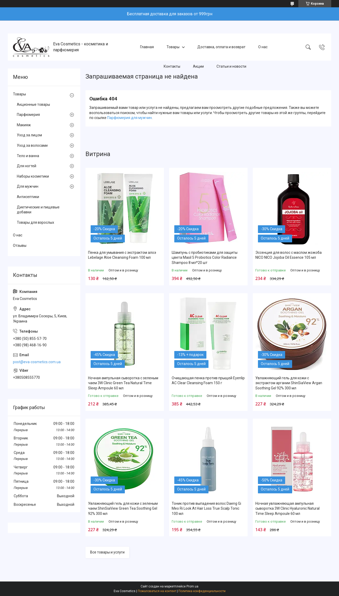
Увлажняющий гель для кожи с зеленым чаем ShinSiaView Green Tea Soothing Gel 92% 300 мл (123, 508)
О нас (263, 47)
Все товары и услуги (107, 552)
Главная (147, 47)
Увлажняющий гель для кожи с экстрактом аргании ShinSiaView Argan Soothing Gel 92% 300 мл (288, 383)
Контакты (172, 66)
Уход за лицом (29, 135)
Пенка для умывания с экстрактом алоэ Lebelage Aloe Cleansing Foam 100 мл (122, 255)
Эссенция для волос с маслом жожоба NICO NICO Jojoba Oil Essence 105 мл (288, 255)
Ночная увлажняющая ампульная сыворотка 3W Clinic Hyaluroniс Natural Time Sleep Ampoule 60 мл (287, 508)
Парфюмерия (28, 115)
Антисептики (28, 197)
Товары (173, 47)
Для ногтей (26, 166)
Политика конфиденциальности (202, 591)
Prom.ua (192, 586)
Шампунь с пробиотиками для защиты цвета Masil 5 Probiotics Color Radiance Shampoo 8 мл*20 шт (204, 257)
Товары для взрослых (35, 222)
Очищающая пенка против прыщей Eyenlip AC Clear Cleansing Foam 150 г (208, 380)
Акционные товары (33, 104)
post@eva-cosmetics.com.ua (37, 362)
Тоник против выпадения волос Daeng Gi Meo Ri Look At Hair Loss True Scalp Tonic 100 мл (206, 508)
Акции (198, 66)
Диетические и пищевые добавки (38, 209)
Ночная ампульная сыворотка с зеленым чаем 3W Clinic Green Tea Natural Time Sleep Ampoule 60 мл (123, 383)
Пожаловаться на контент (157, 591)
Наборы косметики (33, 176)
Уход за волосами (32, 145)
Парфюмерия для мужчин (129, 118)
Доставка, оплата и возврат (221, 47)
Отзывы (19, 245)
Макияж (24, 125)
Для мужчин (27, 186)
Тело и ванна (28, 156)
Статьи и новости (231, 66)
